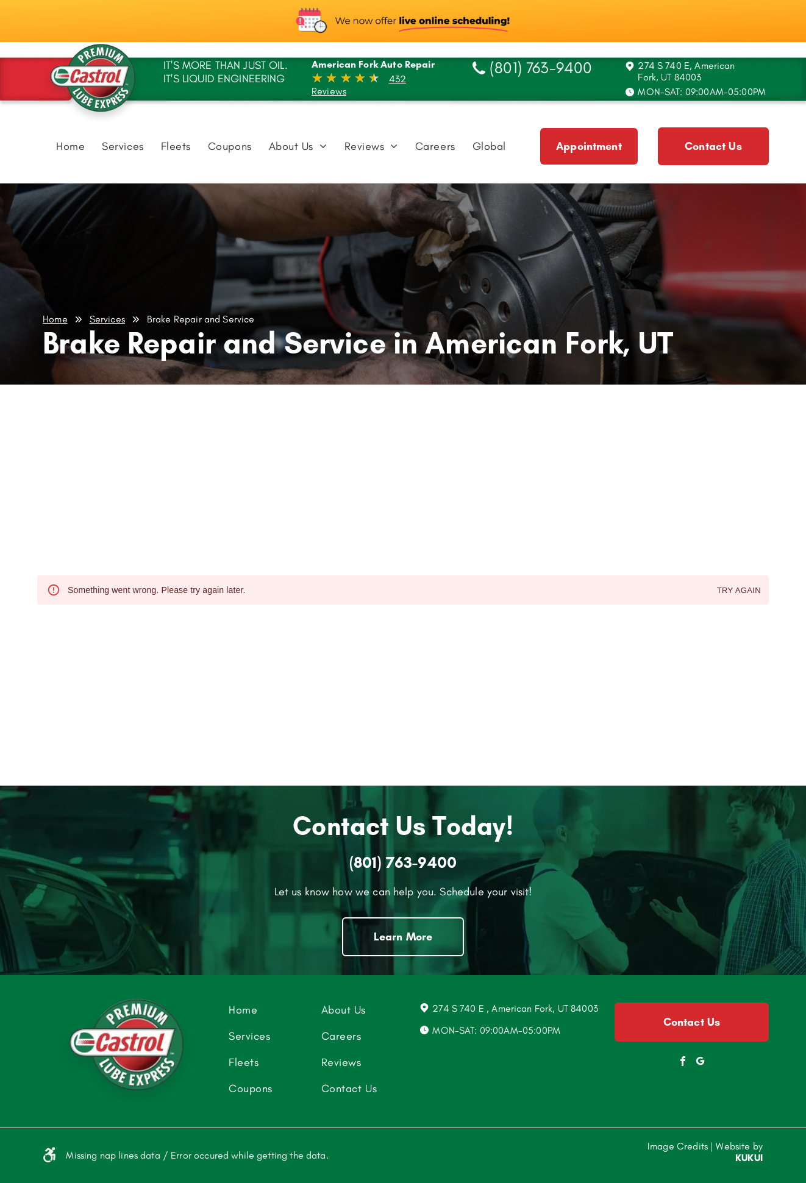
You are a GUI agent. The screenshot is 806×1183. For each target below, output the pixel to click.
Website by (739, 1146)
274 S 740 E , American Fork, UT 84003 (515, 1008)
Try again (739, 590)
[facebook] (683, 1062)
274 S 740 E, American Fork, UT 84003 (686, 71)
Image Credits (677, 1146)
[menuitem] (70, 149)
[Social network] (700, 1062)
